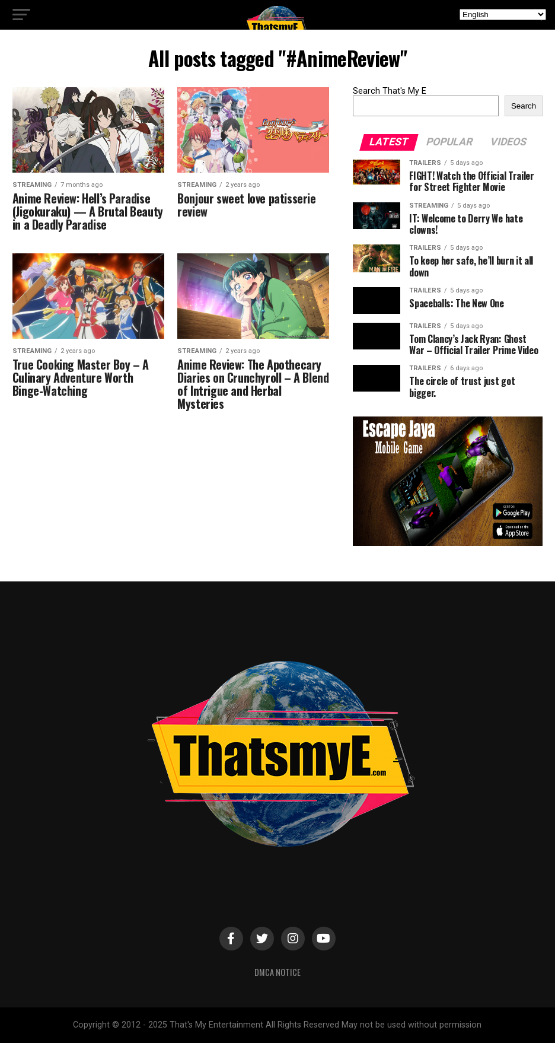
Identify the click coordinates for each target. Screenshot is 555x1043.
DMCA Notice (277, 972)
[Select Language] (503, 14)
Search (523, 105)
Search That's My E (389, 91)
